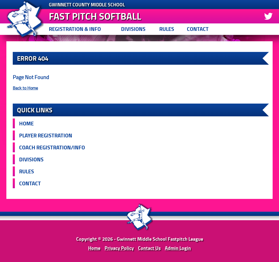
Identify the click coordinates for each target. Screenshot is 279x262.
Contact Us (149, 247)
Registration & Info (75, 29)
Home (26, 123)
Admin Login (178, 247)
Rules (166, 29)
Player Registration (45, 135)
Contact (198, 29)
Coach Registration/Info (52, 147)
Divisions (133, 29)
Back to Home (25, 88)
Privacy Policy (119, 247)
